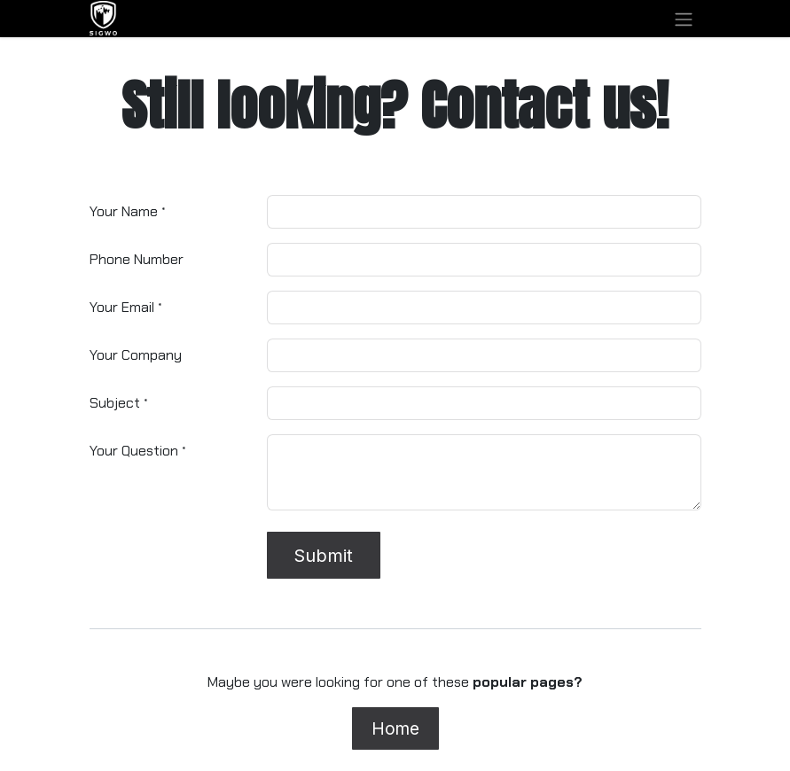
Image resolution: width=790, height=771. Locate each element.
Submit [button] (323, 555)
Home (395, 728)
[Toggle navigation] (683, 18)
